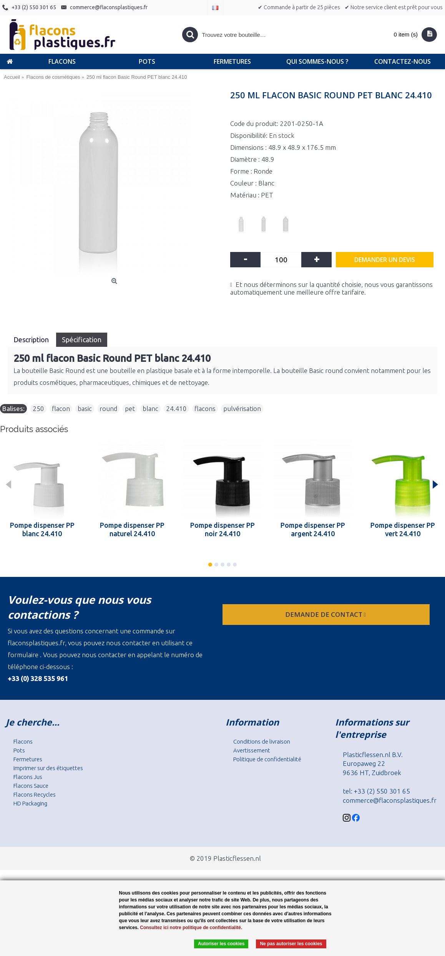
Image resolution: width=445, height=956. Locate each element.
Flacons (23, 741)
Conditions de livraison (261, 741)
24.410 (176, 408)
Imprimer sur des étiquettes (48, 768)
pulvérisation (242, 408)
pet (130, 408)
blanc (150, 408)
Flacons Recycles (34, 794)
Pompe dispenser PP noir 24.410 (222, 529)
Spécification (81, 339)
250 (38, 408)
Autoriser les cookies (221, 943)
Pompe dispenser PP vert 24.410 (402, 529)
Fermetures (27, 759)
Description (31, 339)
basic (85, 408)
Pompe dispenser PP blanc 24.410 (42, 529)
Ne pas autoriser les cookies (291, 943)
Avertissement (251, 750)
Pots (19, 750)
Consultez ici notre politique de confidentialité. (191, 927)
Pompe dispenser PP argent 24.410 (313, 529)
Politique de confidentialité (267, 759)
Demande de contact (326, 614)
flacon (61, 408)
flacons (205, 408)
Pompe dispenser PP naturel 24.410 (132, 529)
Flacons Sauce (30, 785)
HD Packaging (30, 803)
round (108, 408)
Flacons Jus (27, 777)
